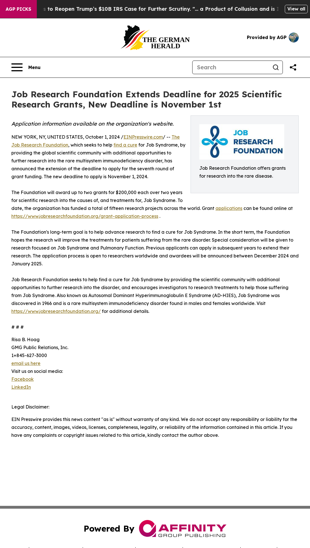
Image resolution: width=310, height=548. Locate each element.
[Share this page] (293, 67)
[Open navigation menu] (25, 67)
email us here (25, 363)
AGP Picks (18, 9)
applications (228, 208)
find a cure (125, 145)
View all (296, 9)
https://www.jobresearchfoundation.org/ (56, 311)
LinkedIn (21, 387)
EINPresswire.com (143, 137)
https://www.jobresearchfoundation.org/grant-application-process (84, 216)
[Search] (231, 67)
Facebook (22, 379)
